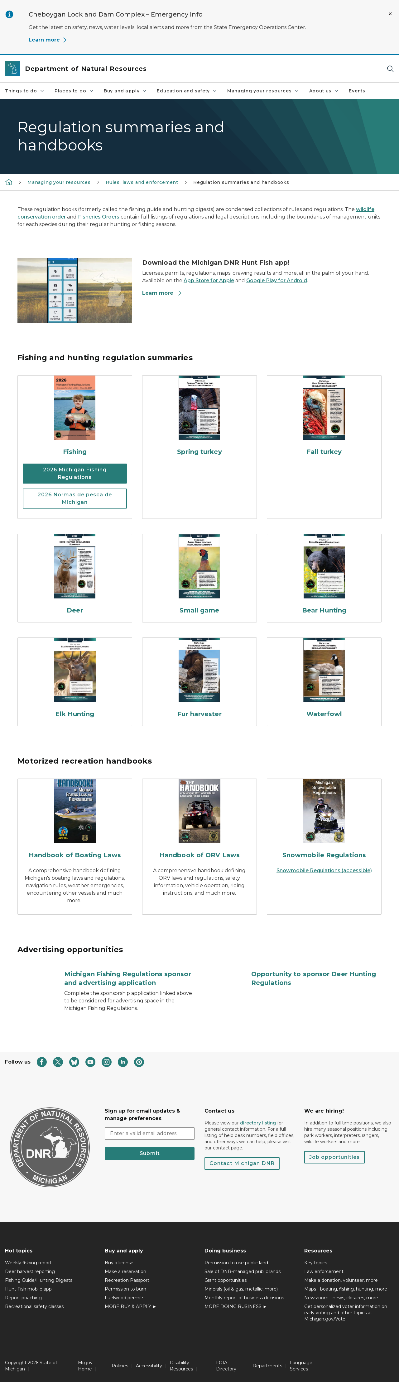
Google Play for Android (276, 280)
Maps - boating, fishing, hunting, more (345, 1289)
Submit (150, 1153)
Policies (120, 1366)
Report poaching (23, 1298)
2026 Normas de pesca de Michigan (75, 498)
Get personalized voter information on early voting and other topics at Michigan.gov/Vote (345, 1313)
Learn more (48, 40)
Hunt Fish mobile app (28, 1289)
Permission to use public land (236, 1263)
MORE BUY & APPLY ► (131, 1306)
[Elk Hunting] (75, 679)
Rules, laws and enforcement (142, 182)
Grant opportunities (225, 1280)
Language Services (301, 1366)
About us (324, 91)
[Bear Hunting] (324, 575)
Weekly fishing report (28, 1263)
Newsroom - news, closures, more (341, 1298)
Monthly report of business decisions (244, 1298)
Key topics (315, 1263)
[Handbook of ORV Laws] (199, 820)
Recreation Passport (127, 1280)
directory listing (258, 1123)
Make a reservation (125, 1271)
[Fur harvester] (199, 679)
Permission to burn (125, 1289)
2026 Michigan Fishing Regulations (75, 473)
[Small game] (199, 575)
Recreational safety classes (34, 1306)
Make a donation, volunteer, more (341, 1280)
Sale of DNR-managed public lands (242, 1271)
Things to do (25, 91)
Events (357, 91)
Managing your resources (263, 91)
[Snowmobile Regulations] (324, 820)
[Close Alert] (390, 13)
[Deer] (75, 575)
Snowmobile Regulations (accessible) (324, 870)
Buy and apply (125, 91)
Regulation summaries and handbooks (241, 182)
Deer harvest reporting (30, 1271)
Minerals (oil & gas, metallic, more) (241, 1289)
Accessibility (149, 1366)
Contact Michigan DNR (242, 1163)
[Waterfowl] (324, 679)
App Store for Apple (209, 280)
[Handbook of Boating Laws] (75, 820)
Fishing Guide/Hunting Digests (38, 1280)
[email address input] (150, 1133)
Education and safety (187, 91)
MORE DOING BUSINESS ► (235, 1306)
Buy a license (119, 1263)
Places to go (74, 91)
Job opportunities (334, 1157)
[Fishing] (75, 417)
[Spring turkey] (199, 417)
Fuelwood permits (124, 1298)
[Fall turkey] (324, 417)
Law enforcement (324, 1271)
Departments (267, 1366)
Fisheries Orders (98, 217)
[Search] (390, 69)
